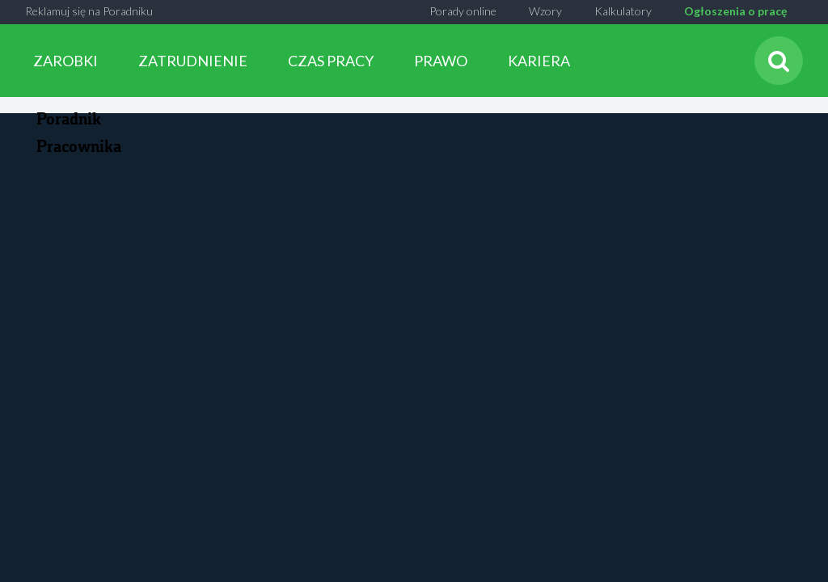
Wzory (545, 11)
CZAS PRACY (331, 61)
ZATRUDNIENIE (192, 61)
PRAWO (440, 61)
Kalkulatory (623, 11)
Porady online (462, 11)
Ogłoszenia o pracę (735, 11)
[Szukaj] (778, 60)
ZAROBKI (65, 61)
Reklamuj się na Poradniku (89, 11)
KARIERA (539, 61)
